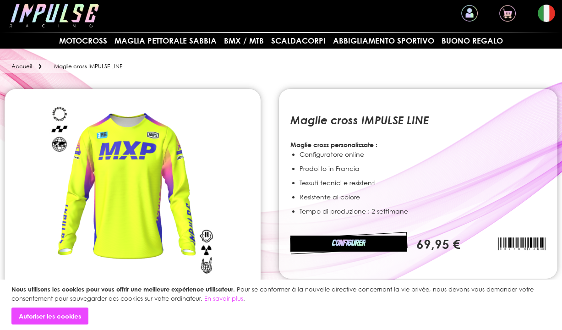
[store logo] (54, 16)
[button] (546, 13)
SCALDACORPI (298, 40)
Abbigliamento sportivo (383, 40)
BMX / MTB (244, 40)
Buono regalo (472, 40)
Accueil (21, 66)
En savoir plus (223, 298)
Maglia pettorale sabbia (166, 40)
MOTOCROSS (83, 40)
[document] (282, 304)
